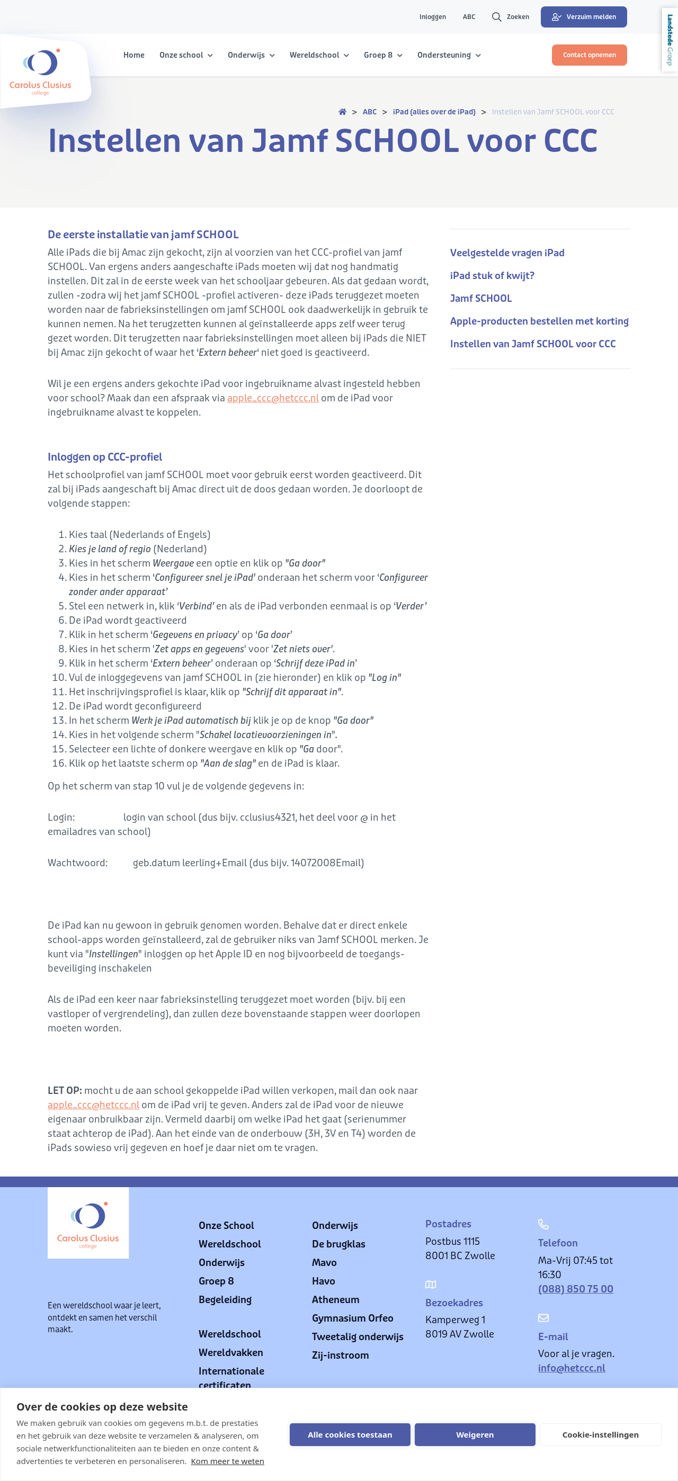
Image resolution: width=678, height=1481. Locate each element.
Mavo (324, 1262)
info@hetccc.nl (571, 1368)
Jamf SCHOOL (481, 298)
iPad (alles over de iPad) (434, 111)
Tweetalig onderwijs (358, 1337)
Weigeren (475, 1434)
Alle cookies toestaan (350, 1434)
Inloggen (433, 17)
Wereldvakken (231, 1353)
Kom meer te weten (228, 1461)
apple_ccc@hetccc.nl (273, 398)
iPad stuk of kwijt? (492, 276)
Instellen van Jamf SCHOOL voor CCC (553, 111)
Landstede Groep (670, 39)
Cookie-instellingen (601, 1434)
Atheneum (336, 1300)
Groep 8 (216, 1281)
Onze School (226, 1225)
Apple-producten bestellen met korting (539, 321)
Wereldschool (230, 1244)
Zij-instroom (340, 1355)
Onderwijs (222, 1262)
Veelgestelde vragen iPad (507, 253)
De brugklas (338, 1244)
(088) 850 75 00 (575, 1289)
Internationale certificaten (231, 1378)
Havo (323, 1281)
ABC (469, 17)
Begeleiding (225, 1300)
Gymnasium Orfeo (353, 1318)
